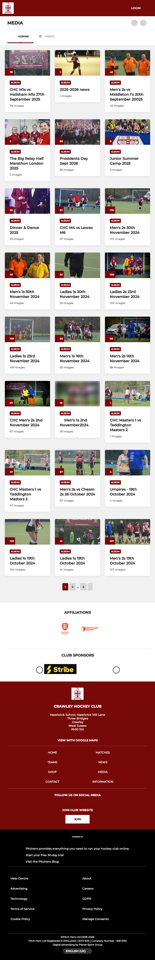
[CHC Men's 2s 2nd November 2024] (27, 393)
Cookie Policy (20, 919)
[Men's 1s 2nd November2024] (77, 423)
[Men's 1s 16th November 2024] (77, 329)
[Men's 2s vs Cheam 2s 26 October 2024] (77, 462)
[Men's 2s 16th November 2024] (127, 329)
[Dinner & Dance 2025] (27, 201)
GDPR (86, 899)
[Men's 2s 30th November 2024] (127, 201)
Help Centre (19, 878)
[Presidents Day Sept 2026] (77, 132)
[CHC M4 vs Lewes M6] (77, 201)
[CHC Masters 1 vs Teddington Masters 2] (127, 393)
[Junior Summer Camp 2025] (127, 132)
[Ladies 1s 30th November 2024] (77, 265)
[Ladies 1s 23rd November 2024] (27, 329)
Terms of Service (22, 909)
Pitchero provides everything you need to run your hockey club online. (77, 848)
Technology (18, 899)
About (86, 878)
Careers (87, 888)
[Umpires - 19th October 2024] (127, 462)
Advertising (18, 888)
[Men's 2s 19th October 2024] (127, 532)
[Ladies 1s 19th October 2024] (27, 532)
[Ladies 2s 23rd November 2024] (127, 265)
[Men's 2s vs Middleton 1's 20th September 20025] (127, 63)
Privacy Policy (92, 909)
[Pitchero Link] (77, 842)
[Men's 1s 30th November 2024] (27, 265)
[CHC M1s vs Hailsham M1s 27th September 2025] (27, 63)
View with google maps (78, 740)
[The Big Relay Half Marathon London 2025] (27, 132)
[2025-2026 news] (77, 63)
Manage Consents (95, 919)
